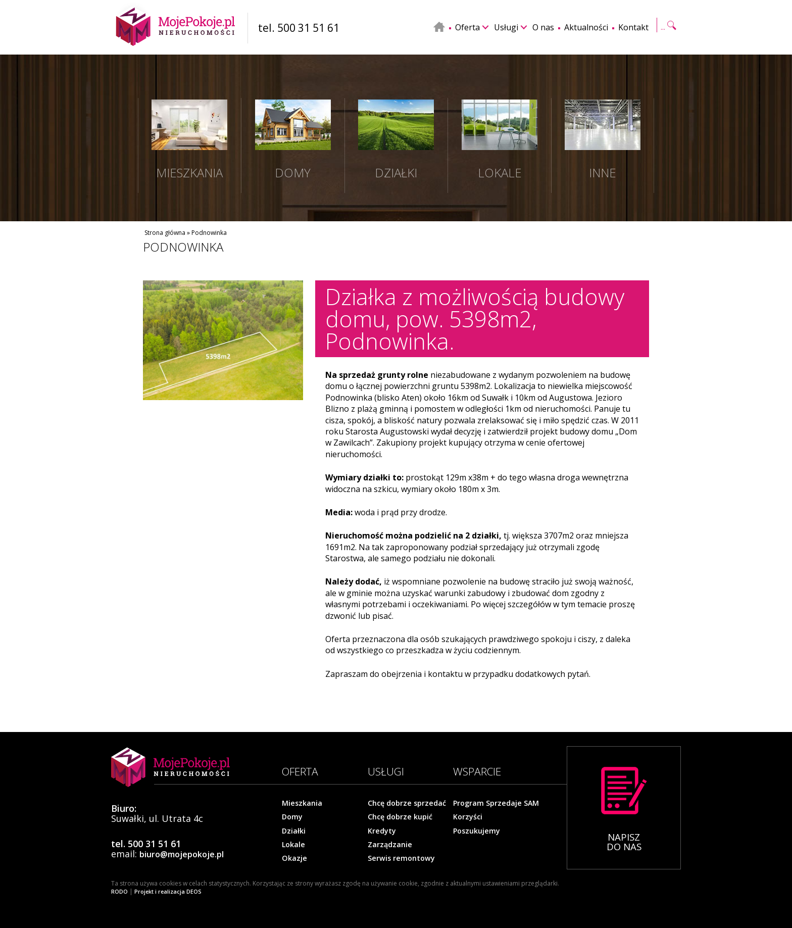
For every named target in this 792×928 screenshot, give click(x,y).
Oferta (467, 27)
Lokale (293, 844)
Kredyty (381, 830)
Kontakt (633, 27)
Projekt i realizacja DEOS (167, 891)
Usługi (506, 27)
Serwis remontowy (400, 857)
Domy (292, 816)
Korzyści (467, 816)
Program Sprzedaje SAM (495, 803)
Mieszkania (302, 803)
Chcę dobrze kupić (400, 816)
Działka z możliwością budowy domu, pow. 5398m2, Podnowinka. (474, 318)
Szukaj (668, 26)
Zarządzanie (390, 844)
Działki (294, 830)
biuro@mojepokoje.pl (181, 854)
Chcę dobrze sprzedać (406, 803)
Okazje (294, 857)
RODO (119, 891)
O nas (543, 27)
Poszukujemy (476, 830)
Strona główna (164, 232)
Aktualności (586, 27)
